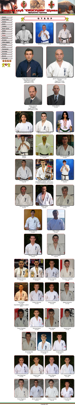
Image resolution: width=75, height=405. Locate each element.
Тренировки (5, 49)
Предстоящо (5, 19)
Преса (3, 33)
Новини (4, 21)
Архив (3, 24)
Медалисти (5, 37)
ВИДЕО (4, 30)
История (4, 40)
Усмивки (4, 44)
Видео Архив (5, 28)
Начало (4, 17)
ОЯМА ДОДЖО (6, 42)
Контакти (4, 53)
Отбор (3, 35)
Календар (4, 51)
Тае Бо (4, 46)
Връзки (4, 56)
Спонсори (4, 58)
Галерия (4, 26)
